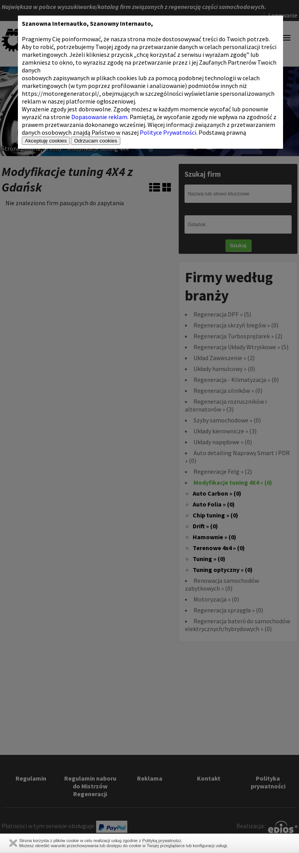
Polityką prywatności (161, 840)
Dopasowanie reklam (99, 117)
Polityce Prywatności (168, 132)
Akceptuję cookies (46, 141)
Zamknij (13, 843)
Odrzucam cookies (95, 141)
